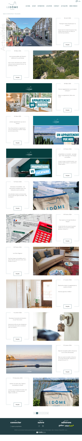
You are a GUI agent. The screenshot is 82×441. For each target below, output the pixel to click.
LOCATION (49, 6)
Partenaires (56, 430)
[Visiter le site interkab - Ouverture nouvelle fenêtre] (69, 425)
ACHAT (34, 6)
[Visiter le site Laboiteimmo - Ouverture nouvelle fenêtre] (41, 433)
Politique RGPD (61, 430)
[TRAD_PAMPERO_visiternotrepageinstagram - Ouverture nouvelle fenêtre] (43, 426)
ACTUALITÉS (64, 6)
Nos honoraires (37, 430)
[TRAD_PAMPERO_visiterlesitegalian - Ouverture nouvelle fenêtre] (61, 426)
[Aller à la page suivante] (48, 413)
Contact (56, 6)
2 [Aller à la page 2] (39, 413)
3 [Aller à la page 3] (42, 413)
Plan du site (43, 430)
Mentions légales (48, 430)
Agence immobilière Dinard (8, 13)
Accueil (28, 6)
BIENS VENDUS (73, 6)
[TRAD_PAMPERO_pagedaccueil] (12, 10)
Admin (53, 430)
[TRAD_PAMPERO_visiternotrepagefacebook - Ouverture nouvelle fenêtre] (39, 426)
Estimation (41, 6)
